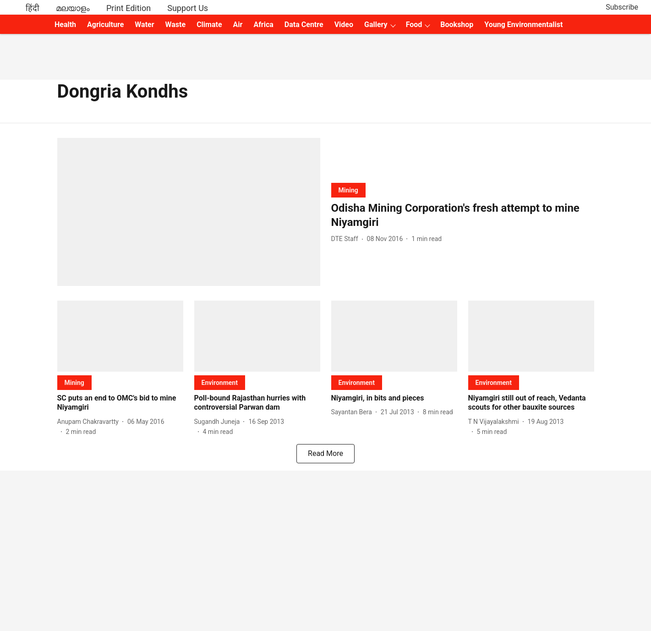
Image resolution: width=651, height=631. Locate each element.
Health (65, 24)
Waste (175, 24)
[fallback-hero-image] (188, 212)
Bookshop (456, 24)
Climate (209, 24)
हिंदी (32, 8)
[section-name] (348, 190)
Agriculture (105, 24)
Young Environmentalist (523, 24)
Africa (263, 24)
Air (238, 24)
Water (144, 24)
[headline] (462, 215)
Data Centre (303, 24)
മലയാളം (73, 8)
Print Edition (128, 8)
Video (343, 24)
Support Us (187, 8)
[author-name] (346, 239)
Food (414, 24)
